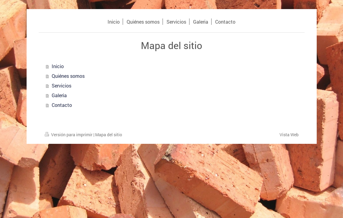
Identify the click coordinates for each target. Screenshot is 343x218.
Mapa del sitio (108, 134)
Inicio (58, 66)
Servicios (61, 85)
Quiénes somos (68, 76)
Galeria (59, 95)
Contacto (62, 105)
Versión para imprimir (69, 134)
